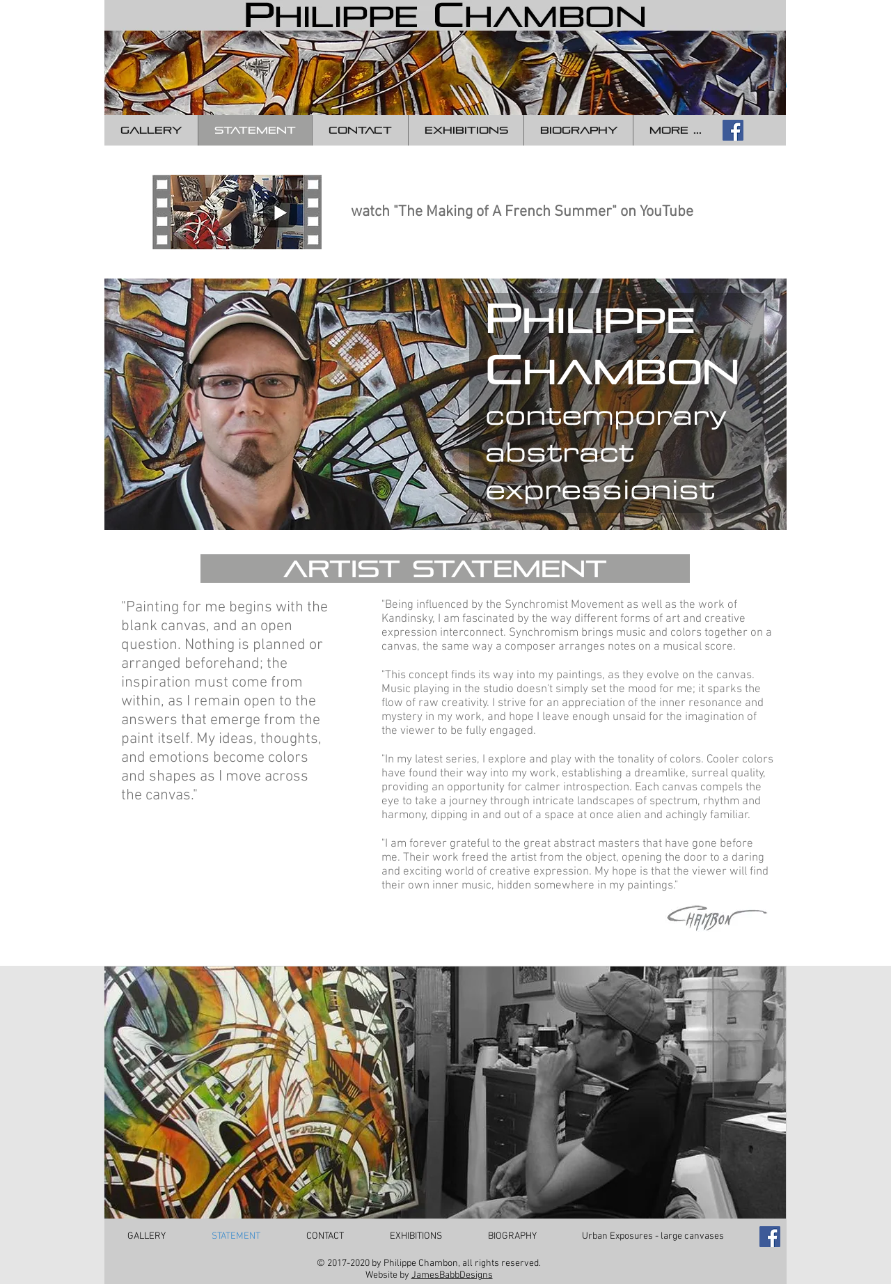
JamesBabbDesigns (452, 1275)
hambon (631, 372)
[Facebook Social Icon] (733, 130)
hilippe (608, 320)
